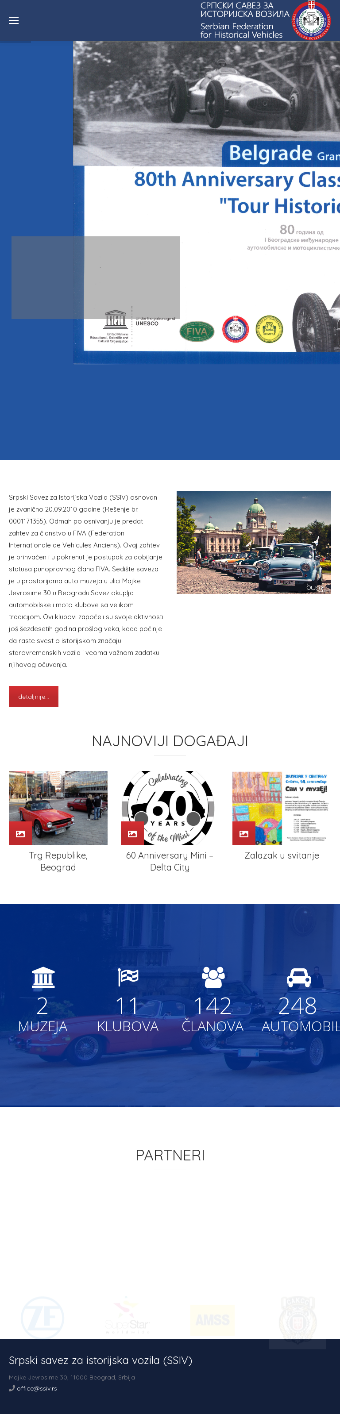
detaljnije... (33, 697)
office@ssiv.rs (37, 1388)
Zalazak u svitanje (281, 855)
